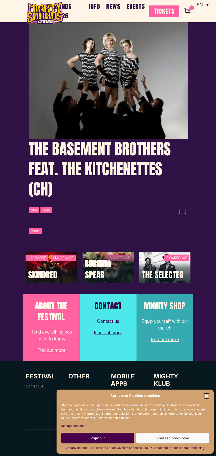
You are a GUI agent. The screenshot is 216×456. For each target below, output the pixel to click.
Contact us (35, 386)
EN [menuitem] (199, 5)
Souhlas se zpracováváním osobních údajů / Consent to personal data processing (147, 448)
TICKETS (164, 11)
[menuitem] (202, 4)
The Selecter (162, 275)
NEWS (113, 6)
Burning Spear (98, 269)
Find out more (51, 350)
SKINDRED (42, 275)
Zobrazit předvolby (172, 438)
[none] (202, 4)
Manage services (73, 426)
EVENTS (136, 6)
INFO (94, 6)
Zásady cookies (77, 448)
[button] (206, 395)
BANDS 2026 (63, 11)
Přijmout (98, 438)
